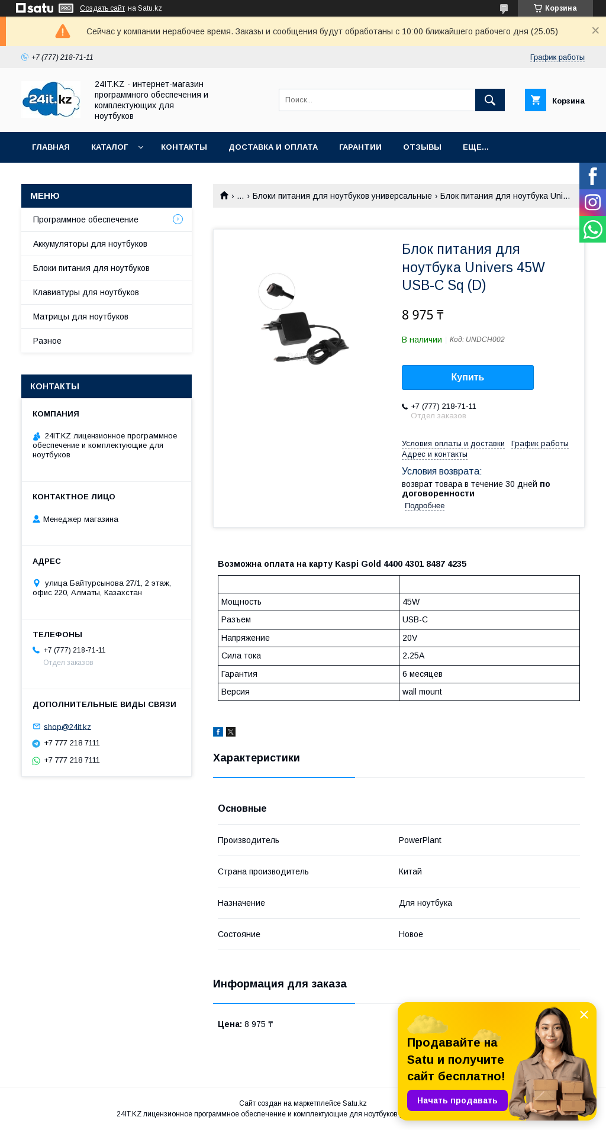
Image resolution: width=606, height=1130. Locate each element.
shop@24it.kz (67, 726)
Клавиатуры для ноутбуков (86, 292)
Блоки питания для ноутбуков (91, 268)
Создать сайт (102, 8)
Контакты (184, 147)
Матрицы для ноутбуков (80, 316)
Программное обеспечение (85, 219)
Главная (51, 147)
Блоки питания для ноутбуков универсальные (342, 196)
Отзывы (422, 147)
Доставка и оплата (273, 147)
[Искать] (490, 100)
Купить (468, 377)
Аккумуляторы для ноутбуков (90, 243)
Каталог (109, 147)
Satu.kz (355, 1103)
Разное (47, 341)
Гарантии (360, 147)
